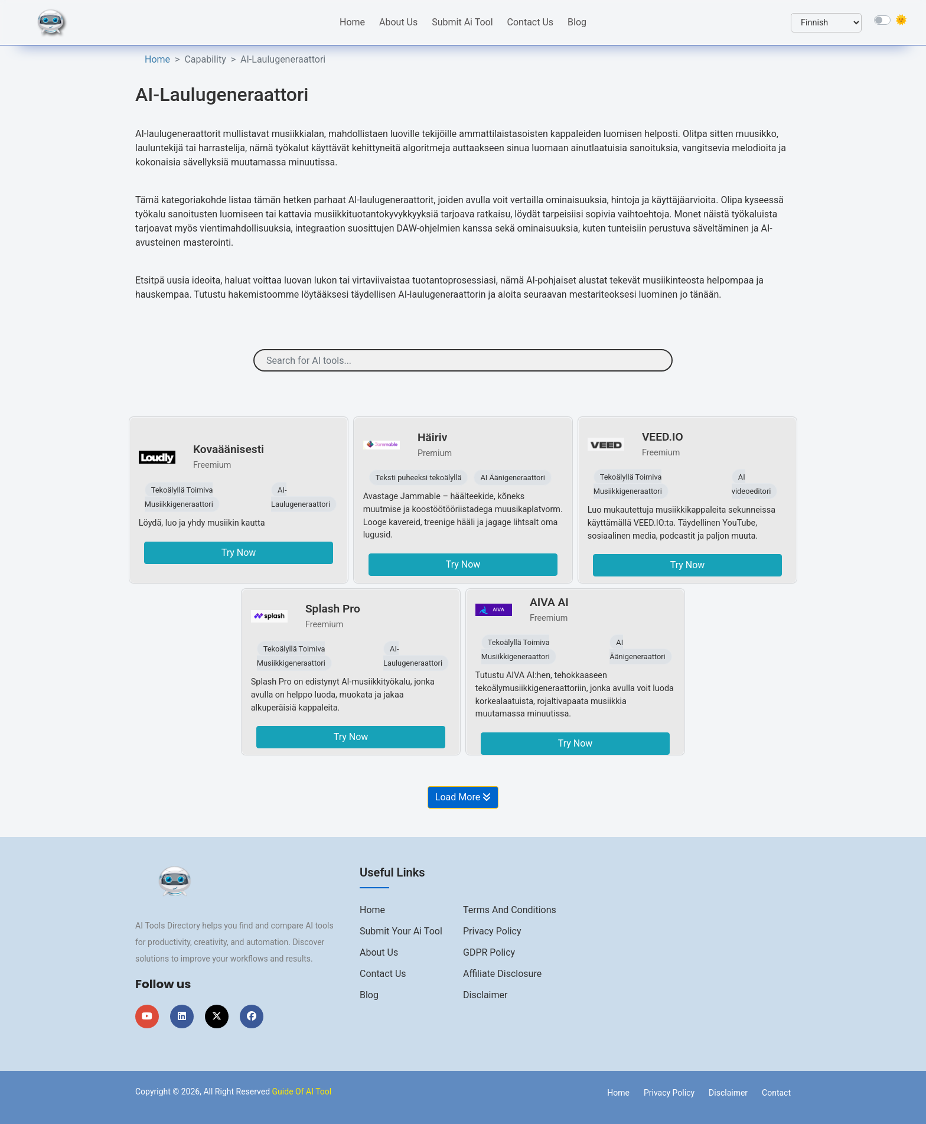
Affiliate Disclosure (502, 973)
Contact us (383, 973)
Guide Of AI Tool (302, 1091)
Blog (577, 22)
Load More (463, 797)
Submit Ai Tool (462, 22)
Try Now (238, 552)
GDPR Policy (489, 952)
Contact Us (530, 22)
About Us (398, 22)
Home (352, 22)
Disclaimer (485, 995)
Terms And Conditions (509, 910)
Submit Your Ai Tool (401, 931)
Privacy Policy (492, 931)
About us (379, 952)
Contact (776, 1092)
